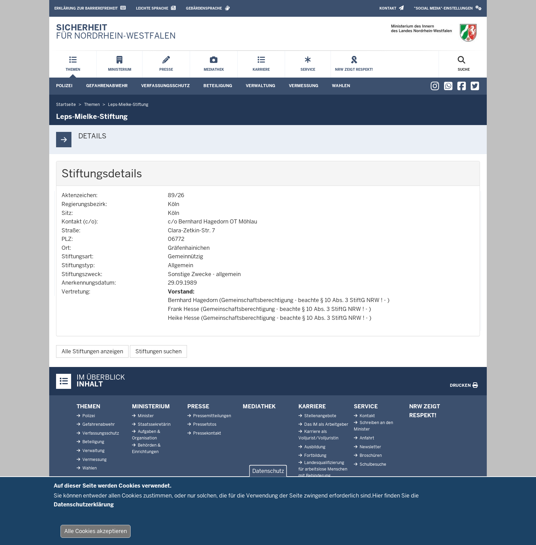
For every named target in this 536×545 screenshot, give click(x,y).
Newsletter (370, 447)
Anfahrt (366, 438)
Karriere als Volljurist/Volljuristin (318, 435)
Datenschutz (268, 475)
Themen (88, 406)
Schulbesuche (372, 464)
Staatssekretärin (154, 424)
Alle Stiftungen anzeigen (92, 351)
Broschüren (370, 455)
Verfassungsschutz (165, 85)
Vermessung (303, 85)
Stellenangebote (319, 416)
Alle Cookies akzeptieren (95, 535)
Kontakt (391, 8)
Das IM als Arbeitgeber (325, 424)
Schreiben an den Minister (373, 426)
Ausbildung (314, 447)
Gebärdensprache (208, 8)
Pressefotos (204, 424)
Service (366, 406)
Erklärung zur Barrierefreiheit (90, 8)
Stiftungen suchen (158, 351)
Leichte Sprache (156, 8)
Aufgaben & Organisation (146, 435)
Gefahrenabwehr (107, 85)
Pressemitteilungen (211, 416)
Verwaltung (260, 85)
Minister (145, 416)
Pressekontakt (206, 433)
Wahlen (341, 85)
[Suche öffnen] (463, 64)
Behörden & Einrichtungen (146, 448)
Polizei (64, 85)
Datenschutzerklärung (84, 508)
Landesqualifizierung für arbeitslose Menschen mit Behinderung (322, 469)
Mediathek (259, 406)
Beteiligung (217, 85)
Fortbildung (314, 455)
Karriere (312, 406)
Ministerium (151, 406)
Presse (198, 406)
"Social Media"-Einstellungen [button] (448, 8)
